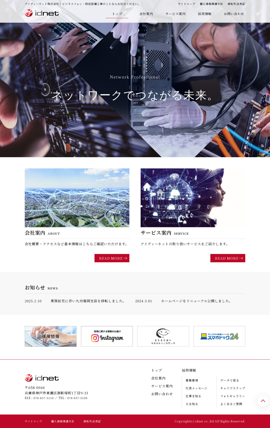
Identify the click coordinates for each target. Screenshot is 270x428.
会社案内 (146, 13)
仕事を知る (193, 396)
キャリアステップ (232, 388)
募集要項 (192, 380)
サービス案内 (175, 13)
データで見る (229, 380)
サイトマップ (186, 4)
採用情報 (205, 13)
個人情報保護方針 (211, 4)
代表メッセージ (196, 388)
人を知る (192, 404)
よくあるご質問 (231, 404)
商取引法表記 (236, 4)
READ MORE (111, 258)
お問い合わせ (234, 13)
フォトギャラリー (232, 396)
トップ (117, 13)
